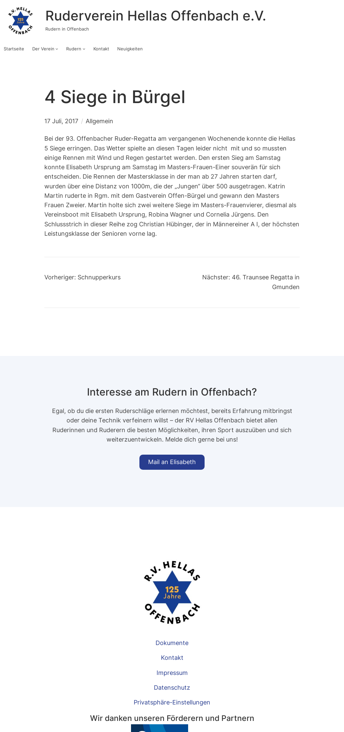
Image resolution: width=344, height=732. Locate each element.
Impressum (172, 672)
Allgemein (99, 121)
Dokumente (172, 642)
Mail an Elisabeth (172, 461)
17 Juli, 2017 (61, 121)
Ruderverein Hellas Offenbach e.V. (155, 16)
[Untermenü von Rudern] (84, 48)
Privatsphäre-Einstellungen (172, 702)
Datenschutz (172, 687)
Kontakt (172, 657)
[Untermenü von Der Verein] (56, 48)
